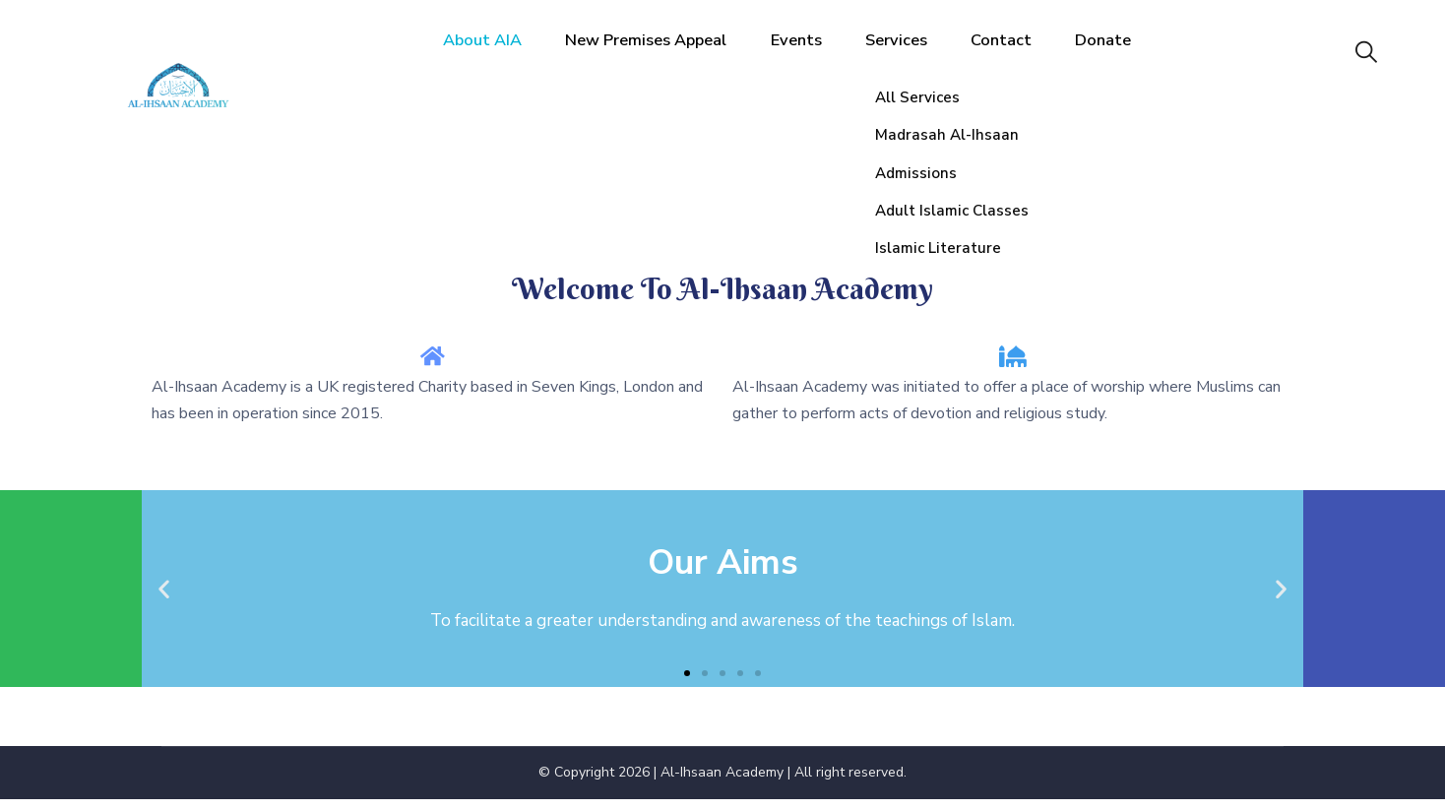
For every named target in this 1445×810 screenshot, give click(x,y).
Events (816, 53)
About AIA (486, 53)
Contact (1024, 53)
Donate (1127, 53)
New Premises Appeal (659, 53)
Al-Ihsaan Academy (722, 783)
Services (917, 53)
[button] (687, 683)
